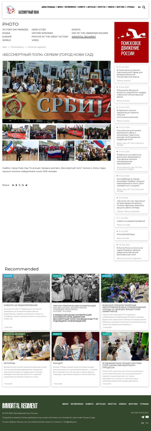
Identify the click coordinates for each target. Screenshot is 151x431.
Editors (120, 7)
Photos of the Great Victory (50, 37)
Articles (91, 7)
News (60, 7)
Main (4, 47)
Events (81, 7)
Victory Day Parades (15, 30)
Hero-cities (39, 30)
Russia (6, 33)
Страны (130, 7)
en (142, 423)
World (6, 40)
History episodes (42, 33)
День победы (48, 7)
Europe (7, 37)
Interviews (70, 7)
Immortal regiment (84, 37)
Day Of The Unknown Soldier (90, 33)
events (76, 30)
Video (35, 40)
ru (139, 7)
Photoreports (17, 47)
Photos (102, 7)
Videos (111, 7)
